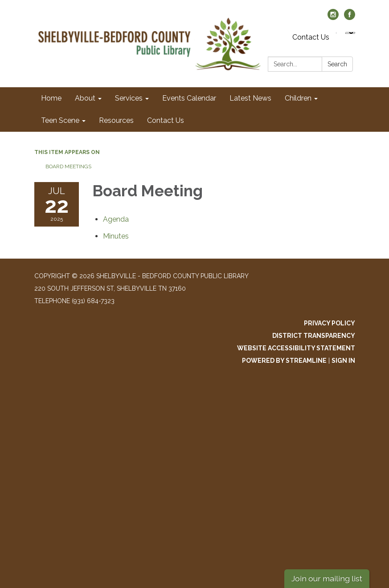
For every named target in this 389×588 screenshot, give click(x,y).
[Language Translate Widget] (350, 33)
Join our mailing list (326, 578)
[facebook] (349, 17)
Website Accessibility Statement (296, 348)
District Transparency (313, 335)
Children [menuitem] (298, 98)
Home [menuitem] (51, 98)
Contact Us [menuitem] (165, 120)
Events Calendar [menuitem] (189, 98)
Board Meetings (68, 166)
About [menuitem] (85, 98)
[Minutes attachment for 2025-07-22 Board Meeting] (116, 236)
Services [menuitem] (129, 98)
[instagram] (333, 17)
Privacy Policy (329, 323)
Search (337, 64)
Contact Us (310, 37)
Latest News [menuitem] (250, 98)
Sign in (343, 360)
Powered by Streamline (284, 360)
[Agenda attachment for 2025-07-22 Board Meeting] (116, 219)
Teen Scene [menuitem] (60, 120)
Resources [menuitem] (116, 120)
